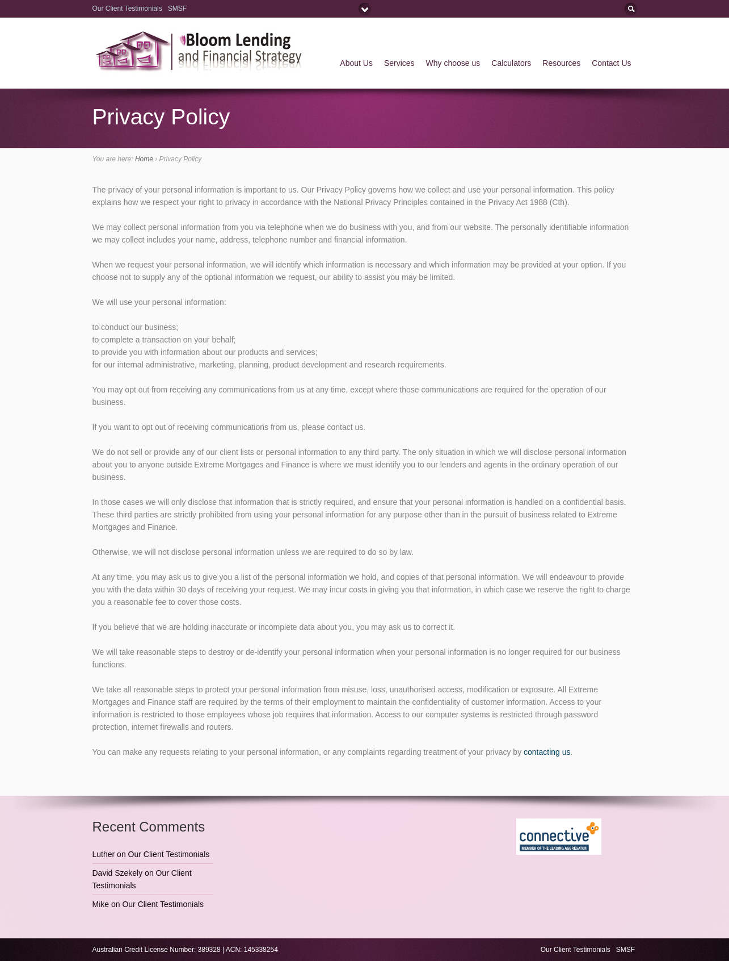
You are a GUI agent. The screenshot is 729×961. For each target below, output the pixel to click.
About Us (356, 63)
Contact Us (611, 63)
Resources (561, 63)
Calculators (511, 63)
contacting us (547, 752)
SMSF (178, 8)
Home (144, 159)
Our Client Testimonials (127, 8)
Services (399, 63)
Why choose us (453, 63)
